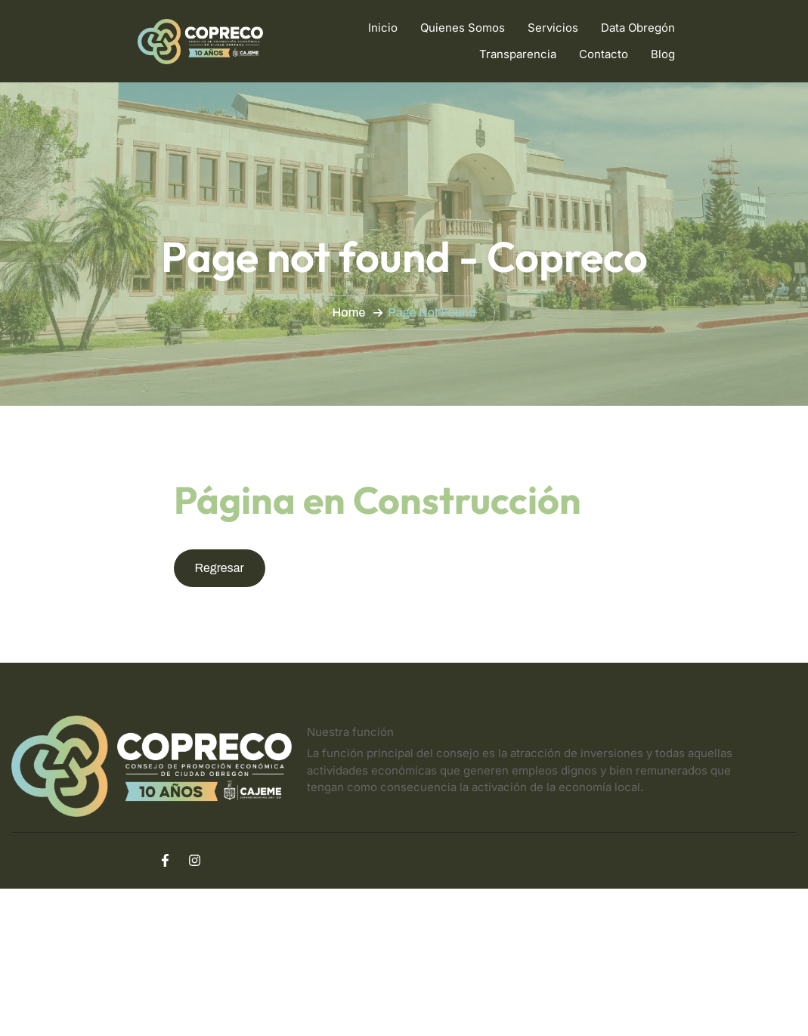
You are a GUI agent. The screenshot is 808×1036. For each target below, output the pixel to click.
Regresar (219, 567)
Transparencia (517, 54)
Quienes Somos (462, 27)
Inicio (383, 27)
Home (349, 312)
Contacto (603, 54)
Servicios (553, 27)
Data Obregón (638, 27)
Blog (663, 54)
